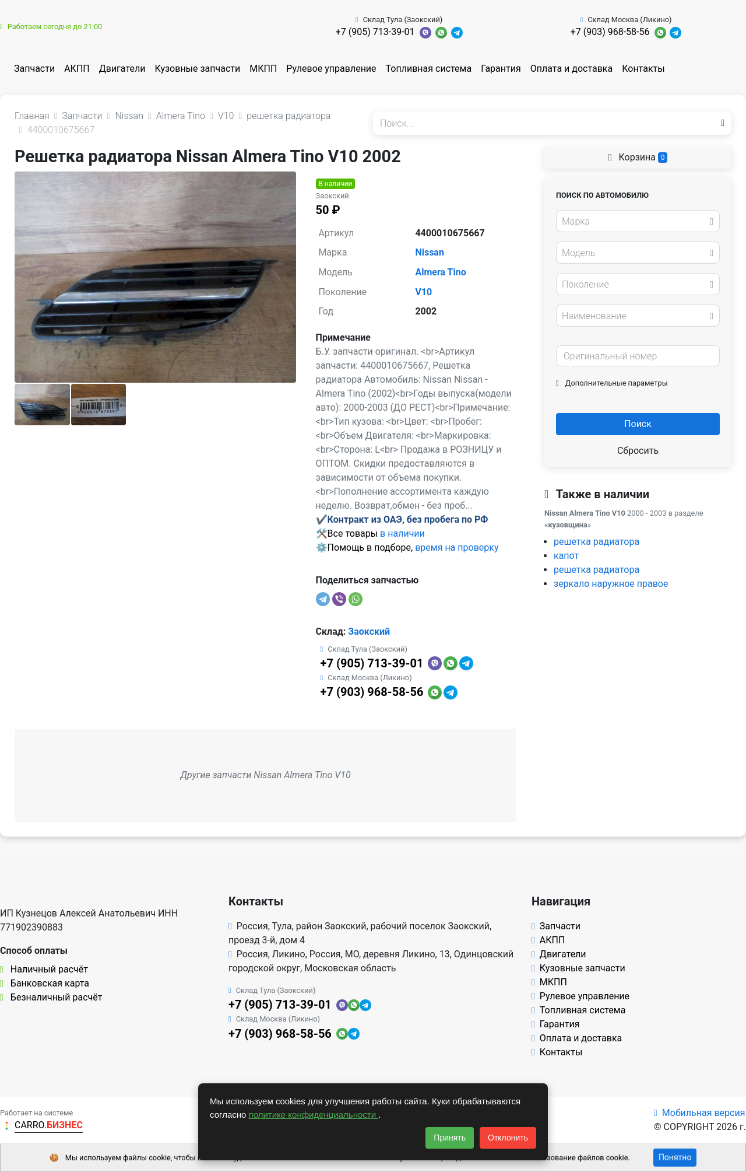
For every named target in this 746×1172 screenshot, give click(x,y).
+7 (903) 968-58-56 (610, 31)
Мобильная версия (699, 1112)
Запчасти (34, 68)
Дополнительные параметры (612, 383)
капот (566, 555)
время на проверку (456, 547)
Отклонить (508, 1137)
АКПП (77, 68)
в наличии (402, 533)
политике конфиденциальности (314, 1114)
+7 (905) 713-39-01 (375, 31)
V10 (423, 292)
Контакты (643, 68)
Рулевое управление (331, 68)
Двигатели (122, 68)
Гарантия (501, 68)
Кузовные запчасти (197, 68)
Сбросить (638, 450)
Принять (450, 1137)
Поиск (638, 423)
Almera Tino (440, 272)
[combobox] (638, 221)
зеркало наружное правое (611, 583)
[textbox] (634, 221)
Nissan (429, 252)
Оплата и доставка (571, 68)
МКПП (263, 68)
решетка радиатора (596, 541)
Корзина (638, 157)
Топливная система (429, 68)
